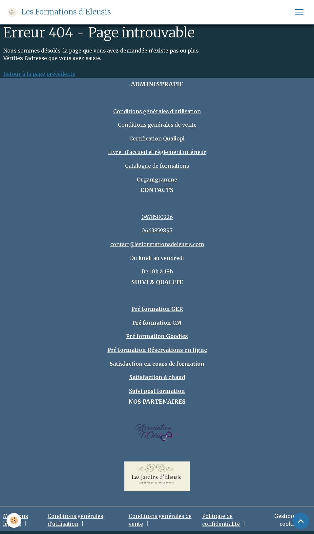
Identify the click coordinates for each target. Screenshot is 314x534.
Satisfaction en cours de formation (157, 364)
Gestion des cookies (289, 520)
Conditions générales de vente (157, 125)
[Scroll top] (301, 521)
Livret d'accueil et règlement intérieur (157, 152)
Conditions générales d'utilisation (157, 111)
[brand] (58, 12)
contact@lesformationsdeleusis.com (157, 244)
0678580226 (157, 217)
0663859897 (157, 230)
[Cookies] (14, 520)
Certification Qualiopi (157, 139)
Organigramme (157, 180)
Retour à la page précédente (39, 74)
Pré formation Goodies (157, 336)
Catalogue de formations (157, 166)
